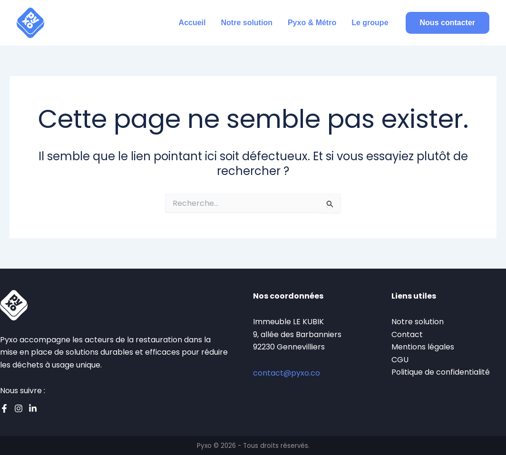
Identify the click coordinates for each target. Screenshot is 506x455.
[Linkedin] (33, 408)
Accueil (192, 23)
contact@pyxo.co (286, 373)
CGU (400, 359)
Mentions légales (422, 346)
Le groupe (369, 23)
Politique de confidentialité (440, 372)
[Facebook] (4, 408)
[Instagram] (18, 408)
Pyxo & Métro (312, 23)
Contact (407, 334)
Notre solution (246, 23)
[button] (447, 23)
